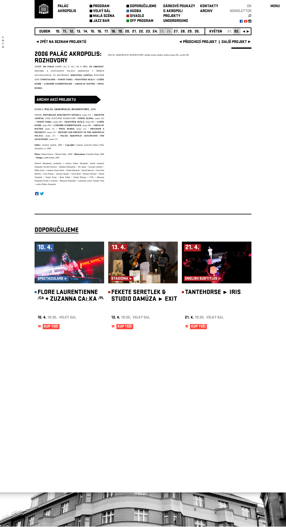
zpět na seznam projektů (63, 42)
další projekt (234, 42)
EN (249, 6)
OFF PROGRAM (141, 21)
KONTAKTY (209, 6)
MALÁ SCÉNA (104, 16)
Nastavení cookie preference (51, 470)
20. (127, 31)
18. (113, 31)
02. (236, 31)
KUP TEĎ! (51, 326)
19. (120, 31)
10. (58, 31)
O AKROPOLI (173, 11)
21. (134, 31)
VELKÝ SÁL (101, 11)
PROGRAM (101, 6)
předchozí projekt (200, 42)
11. (65, 31)
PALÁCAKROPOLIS (67, 9)
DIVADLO (137, 16)
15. (92, 31)
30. (197, 31)
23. (148, 31)
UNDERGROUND (175, 21)
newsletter (240, 11)
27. (176, 31)
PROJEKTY (171, 16)
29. (190, 31)
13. (79, 31)
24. (155, 31)
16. (99, 31)
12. (72, 31)
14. (85, 31)
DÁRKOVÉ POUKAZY (179, 6)
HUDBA (135, 11)
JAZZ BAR (101, 21)
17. (106, 31)
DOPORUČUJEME (143, 6)
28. (183, 31)
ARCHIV (206, 11)
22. (141, 31)
